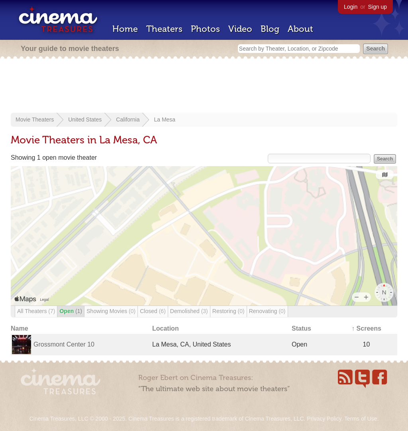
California (127, 119)
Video (240, 29)
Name (19, 328)
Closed (153, 311)
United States (85, 119)
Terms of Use (360, 418)
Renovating (267, 311)
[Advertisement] (204, 86)
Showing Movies (110, 311)
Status (301, 328)
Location (165, 328)
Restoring (228, 311)
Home (125, 29)
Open (70, 311)
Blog (270, 29)
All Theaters (36, 311)
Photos (205, 29)
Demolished (189, 311)
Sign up (377, 7)
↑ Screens (366, 328)
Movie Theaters (35, 119)
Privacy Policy (324, 418)
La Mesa (164, 119)
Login (350, 7)
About (300, 29)
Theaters (164, 29)
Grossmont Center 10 (63, 344)
